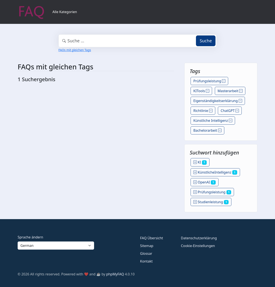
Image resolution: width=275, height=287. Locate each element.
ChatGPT (230, 110)
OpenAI (204, 182)
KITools (201, 91)
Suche (206, 41)
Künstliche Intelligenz (212, 120)
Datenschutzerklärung (199, 238)
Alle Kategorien (64, 11)
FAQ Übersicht (151, 238)
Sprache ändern (30, 237)
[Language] (56, 245)
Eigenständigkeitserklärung (217, 100)
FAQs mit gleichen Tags (74, 50)
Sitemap (146, 245)
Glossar (146, 253)
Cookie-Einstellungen (198, 245)
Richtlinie (202, 110)
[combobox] (137, 40)
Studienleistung (211, 202)
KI (200, 162)
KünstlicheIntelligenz (215, 172)
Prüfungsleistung (209, 81)
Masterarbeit (230, 91)
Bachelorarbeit (207, 130)
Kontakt (146, 261)
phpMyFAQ (115, 274)
